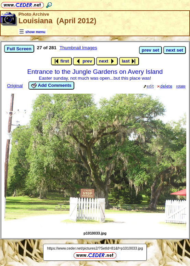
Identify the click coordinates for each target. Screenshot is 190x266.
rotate (181, 86)
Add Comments (51, 85)
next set (174, 50)
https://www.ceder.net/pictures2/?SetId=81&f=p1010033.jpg (95, 248)
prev (84, 61)
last (129, 61)
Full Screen (19, 48)
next (107, 61)
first (61, 61)
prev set (150, 50)
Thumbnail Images (78, 47)
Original (15, 85)
